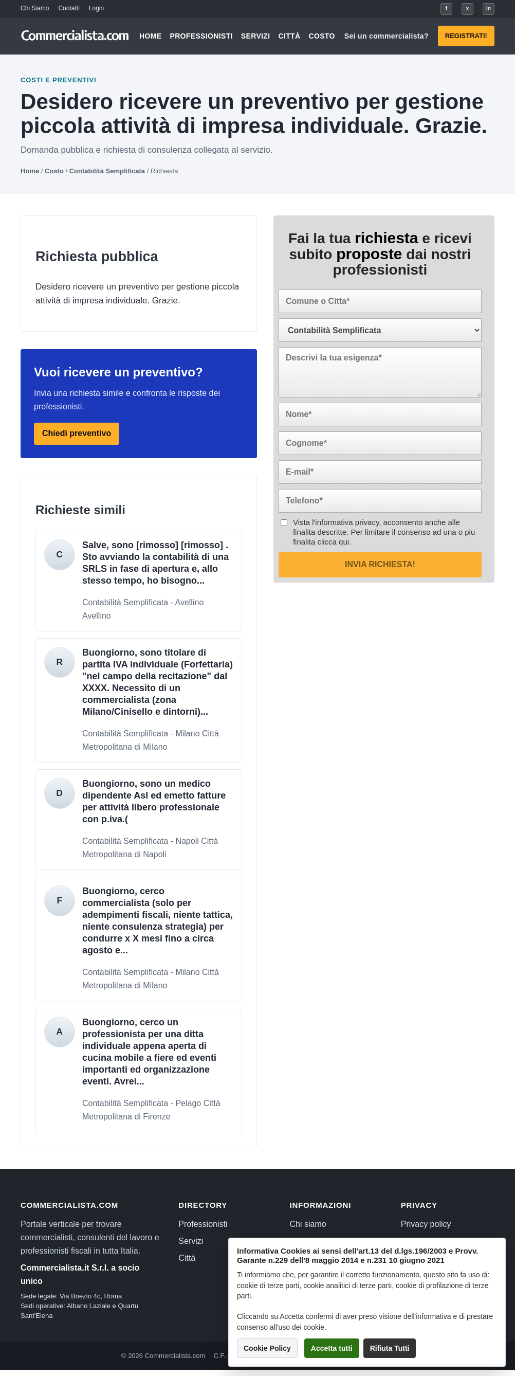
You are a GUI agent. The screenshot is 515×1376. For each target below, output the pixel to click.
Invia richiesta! (380, 564)
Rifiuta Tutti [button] (390, 1348)
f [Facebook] (446, 8)
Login (96, 8)
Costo (321, 36)
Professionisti (201, 36)
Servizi (255, 36)
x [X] (467, 8)
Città (289, 36)
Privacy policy (426, 1224)
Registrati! (466, 36)
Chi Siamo (35, 8)
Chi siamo (308, 1224)
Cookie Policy (267, 1348)
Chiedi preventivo (76, 433)
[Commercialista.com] (75, 36)
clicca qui (333, 541)
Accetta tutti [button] (332, 1348)
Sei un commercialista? (386, 36)
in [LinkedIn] (488, 8)
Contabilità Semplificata (107, 171)
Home (150, 36)
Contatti (68, 8)
